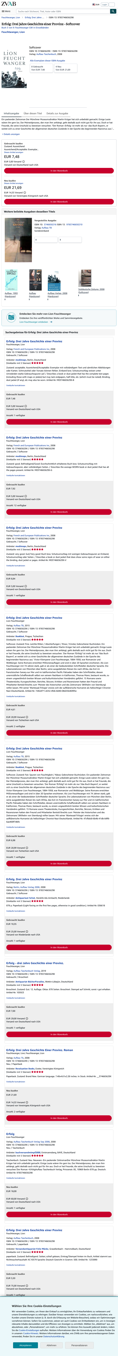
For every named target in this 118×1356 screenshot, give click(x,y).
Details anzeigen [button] (12, 134)
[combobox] (63, 11)
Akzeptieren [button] (25, 1345)
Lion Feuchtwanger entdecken (36, 321)
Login (104, 4)
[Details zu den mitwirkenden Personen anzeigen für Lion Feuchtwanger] (13, 31)
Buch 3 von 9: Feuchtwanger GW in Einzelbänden (25, 27)
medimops (21, 359)
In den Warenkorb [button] (59, 170)
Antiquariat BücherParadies (30, 981)
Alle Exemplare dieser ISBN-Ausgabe (47, 60)
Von (41, 68)
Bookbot (20, 636)
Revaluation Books (25, 1068)
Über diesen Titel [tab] (33, 113)
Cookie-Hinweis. (31, 1333)
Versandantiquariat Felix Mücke (32, 1248)
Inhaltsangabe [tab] (11, 113)
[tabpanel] (58, 127)
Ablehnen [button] (51, 1345)
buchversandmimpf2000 (28, 1152)
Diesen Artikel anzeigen (13, 152)
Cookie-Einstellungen (29, 1330)
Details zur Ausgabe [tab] (57, 113)
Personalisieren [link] (79, 1345)
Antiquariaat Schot (25, 898)
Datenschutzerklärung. (54, 1336)
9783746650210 (74, 224)
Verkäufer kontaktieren (15, 385)
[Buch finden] (113, 11)
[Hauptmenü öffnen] (7, 11)
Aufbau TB (47, 227)
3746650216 (50, 224)
